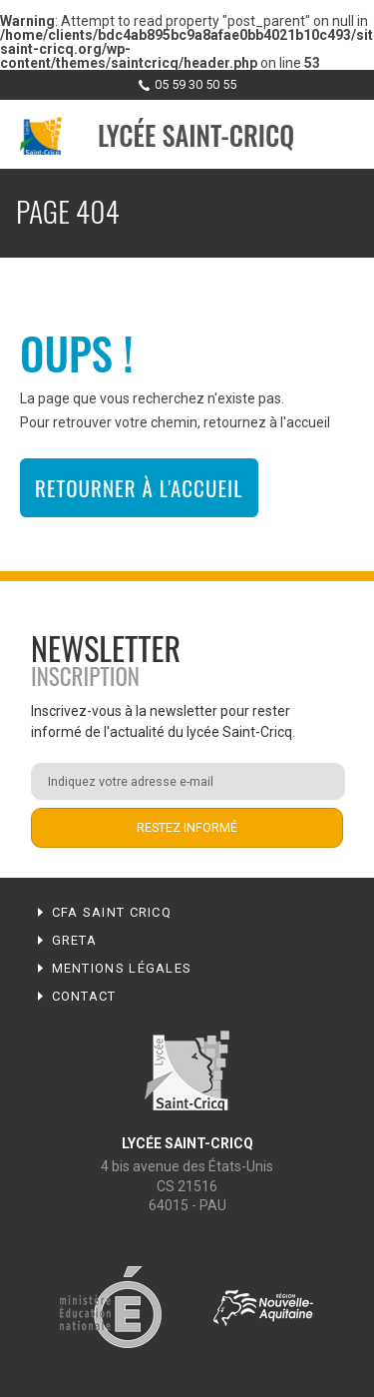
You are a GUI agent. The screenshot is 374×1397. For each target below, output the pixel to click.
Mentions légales (122, 968)
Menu (340, 136)
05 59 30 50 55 (195, 84)
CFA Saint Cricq (112, 912)
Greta (75, 940)
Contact (84, 996)
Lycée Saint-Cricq (196, 135)
